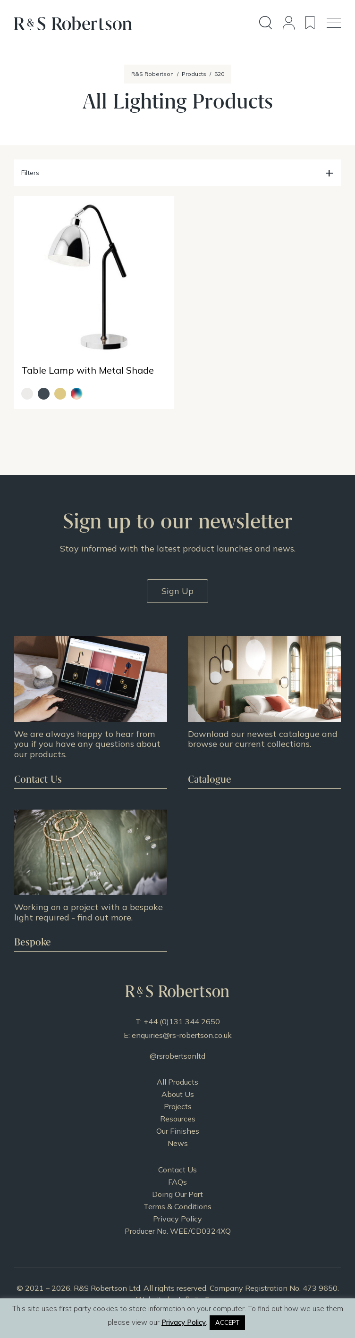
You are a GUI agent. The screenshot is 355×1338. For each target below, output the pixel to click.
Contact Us (177, 1169)
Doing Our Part (177, 1194)
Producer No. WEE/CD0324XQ (178, 1231)
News (178, 1143)
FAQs (177, 1182)
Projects (178, 1106)
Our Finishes (177, 1131)
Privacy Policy (177, 1218)
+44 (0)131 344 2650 (182, 1021)
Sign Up (177, 590)
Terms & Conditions (177, 1206)
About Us (177, 1094)
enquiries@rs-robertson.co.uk (182, 1035)
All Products (177, 1082)
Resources (177, 1118)
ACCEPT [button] (227, 1322)
